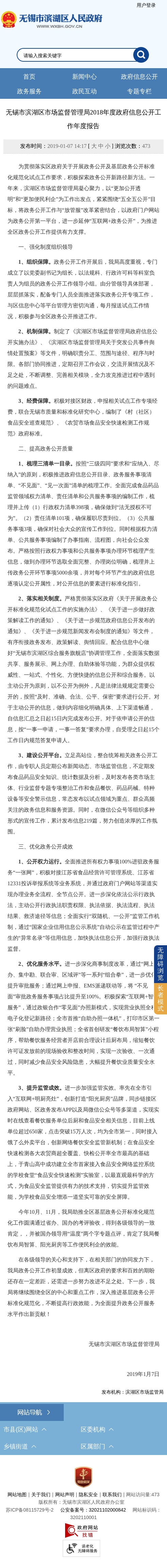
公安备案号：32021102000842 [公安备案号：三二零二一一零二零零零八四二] (93, 1510)
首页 (29, 76)
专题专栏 (139, 91)
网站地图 (17, 1494)
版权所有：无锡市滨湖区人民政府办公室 (81, 1502)
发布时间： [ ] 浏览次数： (85, 146)
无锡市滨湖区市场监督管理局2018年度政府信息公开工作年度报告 (83, 119)
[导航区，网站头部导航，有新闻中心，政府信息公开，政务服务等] (83, 83)
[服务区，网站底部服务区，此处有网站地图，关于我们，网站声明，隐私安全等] (83, 1510)
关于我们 (40, 1494)
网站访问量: (138, 1494)
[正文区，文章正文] (83, 751)
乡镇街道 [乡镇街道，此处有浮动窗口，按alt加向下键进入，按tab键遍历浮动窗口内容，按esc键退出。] (19, 1446)
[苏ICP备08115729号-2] (30, 1510)
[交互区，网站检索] (83, 55)
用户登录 (146, 5)
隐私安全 (88, 1494)
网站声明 (64, 1494)
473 (146, 146)
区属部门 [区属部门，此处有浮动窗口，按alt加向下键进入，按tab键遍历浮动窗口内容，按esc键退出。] (97, 1446)
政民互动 (84, 91)
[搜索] (141, 55)
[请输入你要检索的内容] (78, 55)
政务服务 (29, 91)
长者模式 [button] (160, 998)
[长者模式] (160, 998)
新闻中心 (84, 76)
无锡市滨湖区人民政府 (51, 26)
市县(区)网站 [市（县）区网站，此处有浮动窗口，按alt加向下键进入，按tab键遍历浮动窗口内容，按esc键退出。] (24, 1429)
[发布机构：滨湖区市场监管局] (83, 1392)
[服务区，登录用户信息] (146, 5)
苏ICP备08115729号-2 (30, 1510)
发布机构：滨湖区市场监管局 (133, 1392)
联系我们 (112, 1494)
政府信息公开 (139, 76)
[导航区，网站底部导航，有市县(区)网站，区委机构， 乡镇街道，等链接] (83, 1429)
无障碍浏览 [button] (160, 964)
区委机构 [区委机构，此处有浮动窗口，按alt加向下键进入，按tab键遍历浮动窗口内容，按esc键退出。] (97, 1429)
